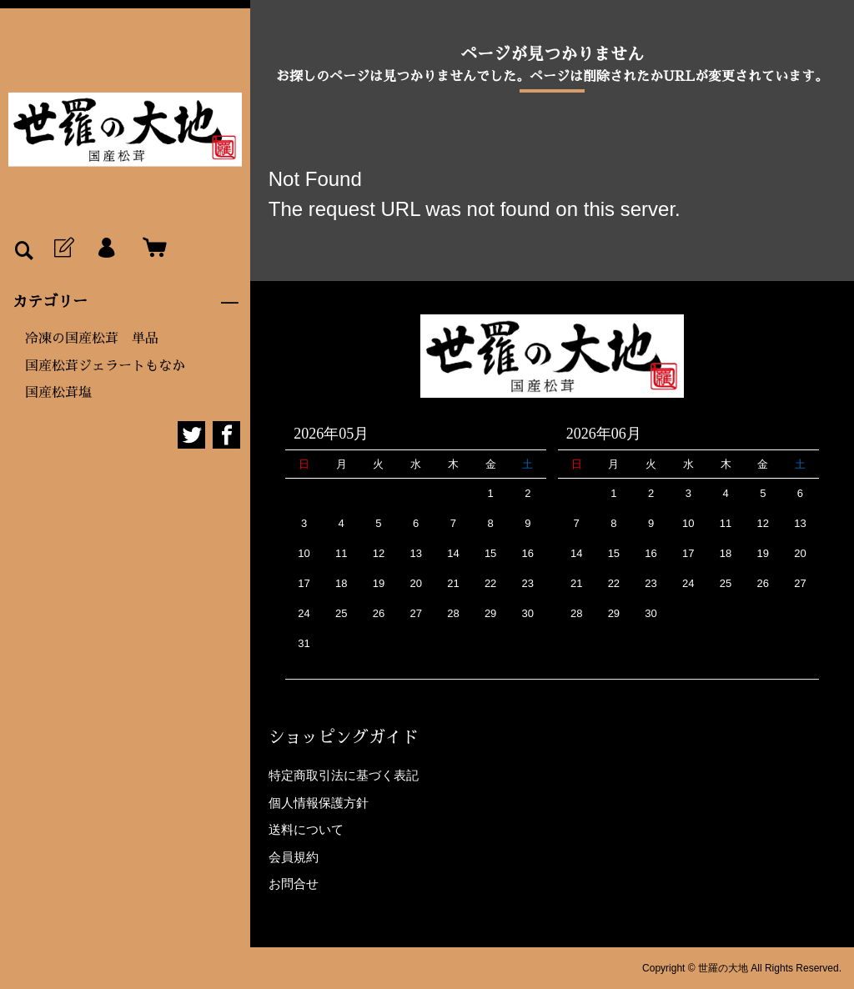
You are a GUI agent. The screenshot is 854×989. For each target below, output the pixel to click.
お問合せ (294, 883)
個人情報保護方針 (319, 803)
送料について (306, 829)
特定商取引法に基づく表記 (344, 775)
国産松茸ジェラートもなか (105, 366)
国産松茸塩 (58, 392)
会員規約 (294, 857)
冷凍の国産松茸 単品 (91, 338)
